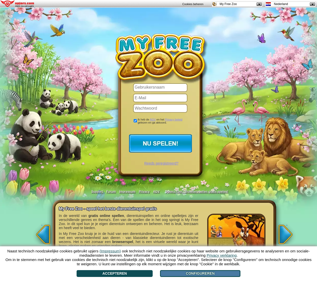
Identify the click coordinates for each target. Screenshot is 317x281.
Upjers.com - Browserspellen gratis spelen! (197, 191)
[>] (287, 233)
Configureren (200, 273)
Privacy (144, 191)
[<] (42, 233)
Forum (111, 191)
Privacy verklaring (222, 255)
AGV (153, 119)
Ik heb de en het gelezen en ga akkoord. (160, 121)
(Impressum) (110, 251)
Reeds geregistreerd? (161, 163)
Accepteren (114, 273)
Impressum (127, 191)
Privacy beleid (173, 119)
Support (97, 191)
